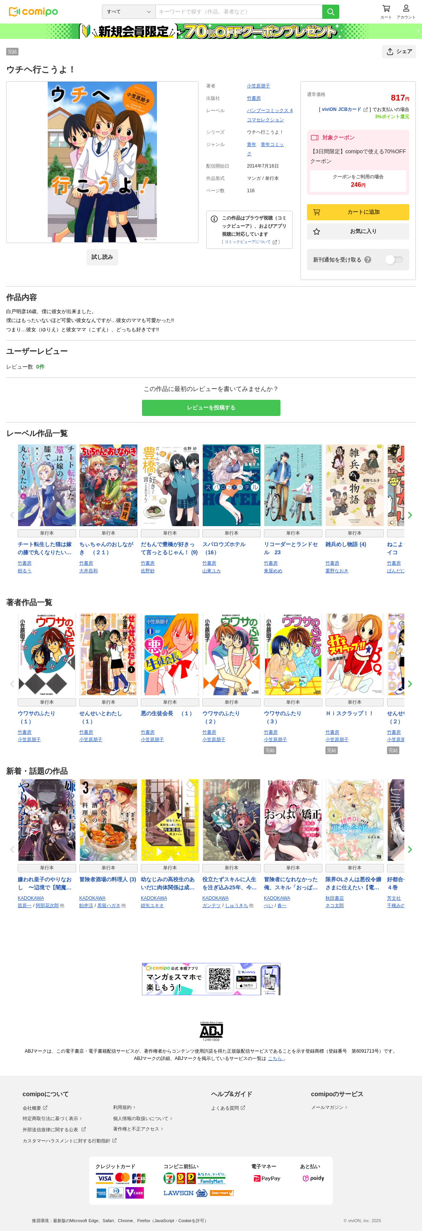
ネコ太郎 (334, 905)
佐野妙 (148, 571)
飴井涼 (86, 905)
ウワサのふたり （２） (223, 717)
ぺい (268, 905)
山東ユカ (211, 571)
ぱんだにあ (398, 571)
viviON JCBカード (345, 109)
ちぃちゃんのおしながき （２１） (106, 548)
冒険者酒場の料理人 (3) (107, 879)
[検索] (330, 12)
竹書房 (254, 98)
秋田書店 (334, 898)
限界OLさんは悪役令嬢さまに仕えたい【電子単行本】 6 (353, 884)
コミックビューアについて (251, 242)
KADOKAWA (31, 898)
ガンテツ (211, 905)
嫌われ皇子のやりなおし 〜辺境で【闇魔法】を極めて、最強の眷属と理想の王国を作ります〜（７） (45, 884)
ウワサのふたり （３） (285, 717)
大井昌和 (88, 571)
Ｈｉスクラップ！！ (349, 713)
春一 (282, 905)
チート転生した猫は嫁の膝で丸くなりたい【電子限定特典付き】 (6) (45, 549)
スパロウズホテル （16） (226, 548)
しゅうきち (236, 905)
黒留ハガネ (108, 905)
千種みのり (398, 905)
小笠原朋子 (258, 86)
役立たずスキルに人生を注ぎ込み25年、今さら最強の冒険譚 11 (229, 884)
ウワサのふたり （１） (39, 717)
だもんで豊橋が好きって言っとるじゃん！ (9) (169, 548)
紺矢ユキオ (152, 905)
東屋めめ (273, 571)
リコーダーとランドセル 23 (291, 548)
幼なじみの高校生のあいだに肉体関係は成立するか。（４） (168, 884)
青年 (251, 144)
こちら (276, 1058)
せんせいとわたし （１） (103, 717)
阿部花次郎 (47, 905)
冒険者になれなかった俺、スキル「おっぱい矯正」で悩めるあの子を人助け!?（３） (291, 884)
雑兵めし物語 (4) (345, 544)
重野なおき (337, 571)
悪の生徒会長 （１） (168, 713)
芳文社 (394, 898)
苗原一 (25, 905)
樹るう (25, 571)
